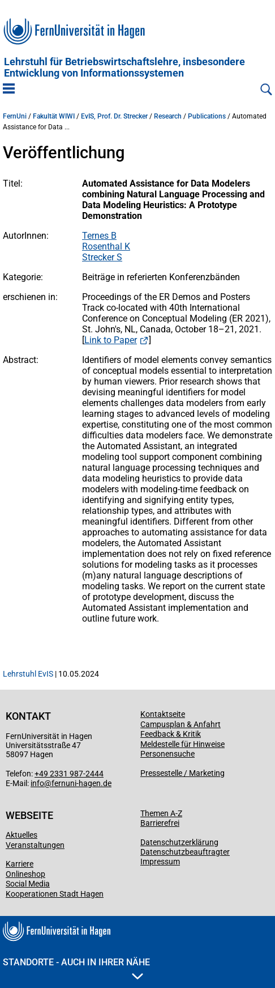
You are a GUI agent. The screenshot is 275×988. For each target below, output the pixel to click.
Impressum (160, 861)
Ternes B (99, 235)
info (37, 783)
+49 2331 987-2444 (69, 773)
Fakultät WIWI (54, 116)
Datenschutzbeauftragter (185, 851)
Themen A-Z (161, 813)
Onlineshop (25, 874)
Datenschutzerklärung (179, 842)
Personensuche (167, 753)
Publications (207, 116)
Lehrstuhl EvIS (28, 673)
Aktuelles (21, 834)
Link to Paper (110, 340)
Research (168, 116)
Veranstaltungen (35, 845)
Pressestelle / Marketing (182, 773)
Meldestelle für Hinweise (182, 744)
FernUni (15, 116)
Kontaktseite (162, 714)
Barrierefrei (159, 822)
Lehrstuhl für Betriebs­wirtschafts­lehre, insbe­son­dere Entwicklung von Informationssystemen (124, 67)
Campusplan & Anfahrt (180, 724)
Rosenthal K (106, 246)
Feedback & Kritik (170, 733)
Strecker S (102, 257)
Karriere (19, 863)
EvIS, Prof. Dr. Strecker (114, 116)
